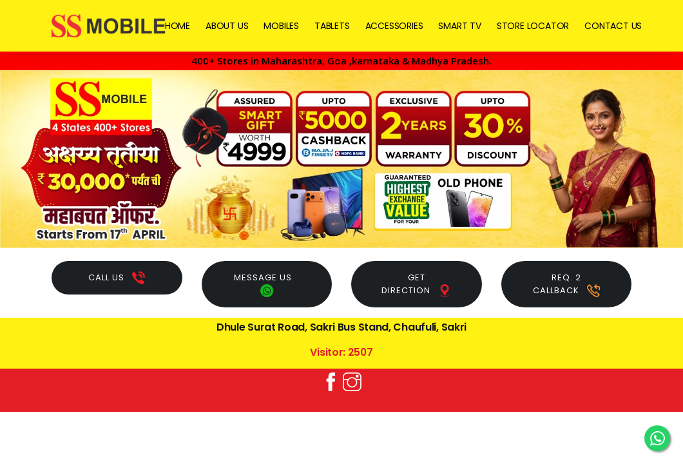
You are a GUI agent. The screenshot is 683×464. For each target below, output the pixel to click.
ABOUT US (227, 25)
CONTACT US (613, 25)
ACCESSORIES (394, 25)
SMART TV (459, 25)
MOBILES (281, 25)
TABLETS (332, 25)
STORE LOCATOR (533, 25)
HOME (177, 25)
